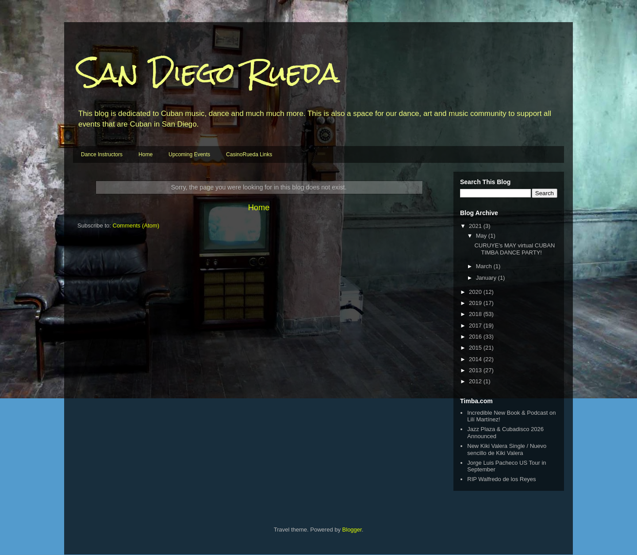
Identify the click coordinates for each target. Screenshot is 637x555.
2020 (476, 292)
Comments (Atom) (136, 225)
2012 (476, 381)
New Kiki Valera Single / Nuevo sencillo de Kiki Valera (506, 449)
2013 (476, 370)
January (487, 277)
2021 (476, 226)
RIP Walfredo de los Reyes (501, 479)
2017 (476, 325)
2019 (476, 303)
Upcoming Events (189, 154)
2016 (476, 336)
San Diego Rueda (208, 72)
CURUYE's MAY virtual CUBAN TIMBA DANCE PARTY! (514, 249)
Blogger (352, 529)
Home (145, 154)
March (485, 266)
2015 (476, 347)
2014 (476, 359)
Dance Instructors (102, 154)
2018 (476, 314)
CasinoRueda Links (249, 154)
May (482, 235)
